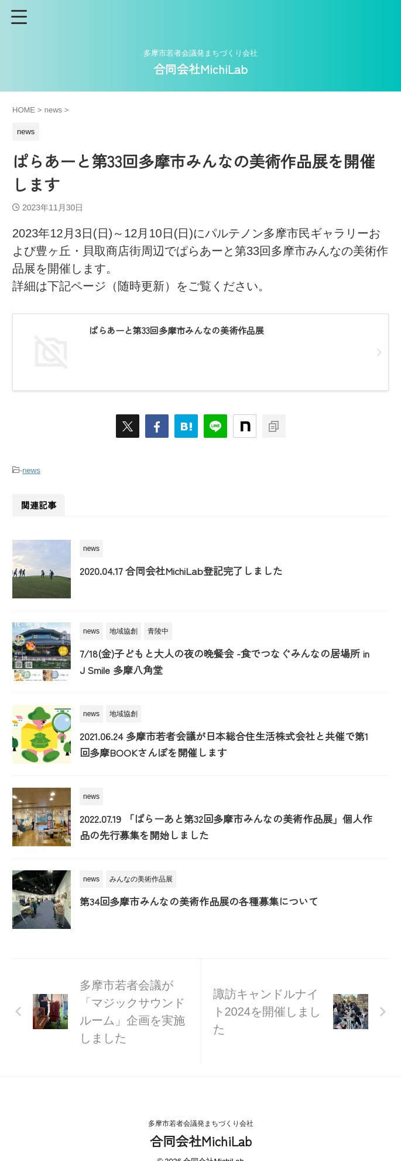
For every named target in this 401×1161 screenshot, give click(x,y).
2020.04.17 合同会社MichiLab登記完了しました (187, 569)
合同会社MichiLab (200, 68)
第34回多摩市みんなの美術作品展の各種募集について (206, 902)
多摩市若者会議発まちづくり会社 (200, 1123)
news (31, 469)
